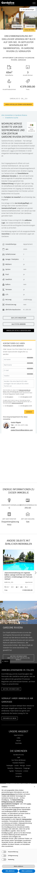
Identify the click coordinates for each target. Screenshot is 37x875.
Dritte (14, 809)
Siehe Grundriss (17, 26)
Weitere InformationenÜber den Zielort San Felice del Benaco (18, 658)
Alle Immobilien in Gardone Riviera (14, 115)
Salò (18, 757)
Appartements (18, 735)
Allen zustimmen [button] (26, 871)
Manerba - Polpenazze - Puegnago (18, 768)
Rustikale (18, 743)
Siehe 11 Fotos (30, 26)
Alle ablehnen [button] (10, 871)
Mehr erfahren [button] (18, 866)
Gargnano (18, 776)
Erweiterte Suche (11, 118)
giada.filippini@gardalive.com (22, 430)
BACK (6, 661)
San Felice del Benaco (18, 760)
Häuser (18, 740)
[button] (34, 786)
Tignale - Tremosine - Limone (18, 771)
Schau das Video (29, 30)
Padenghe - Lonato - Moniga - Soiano (18, 765)
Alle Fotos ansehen (18, 324)
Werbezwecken (26, 819)
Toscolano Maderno (18, 763)
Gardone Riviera (18, 755)
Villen (18, 738)
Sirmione (19, 774)
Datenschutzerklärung (24, 390)
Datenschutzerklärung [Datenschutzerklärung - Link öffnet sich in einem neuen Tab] (8, 794)
